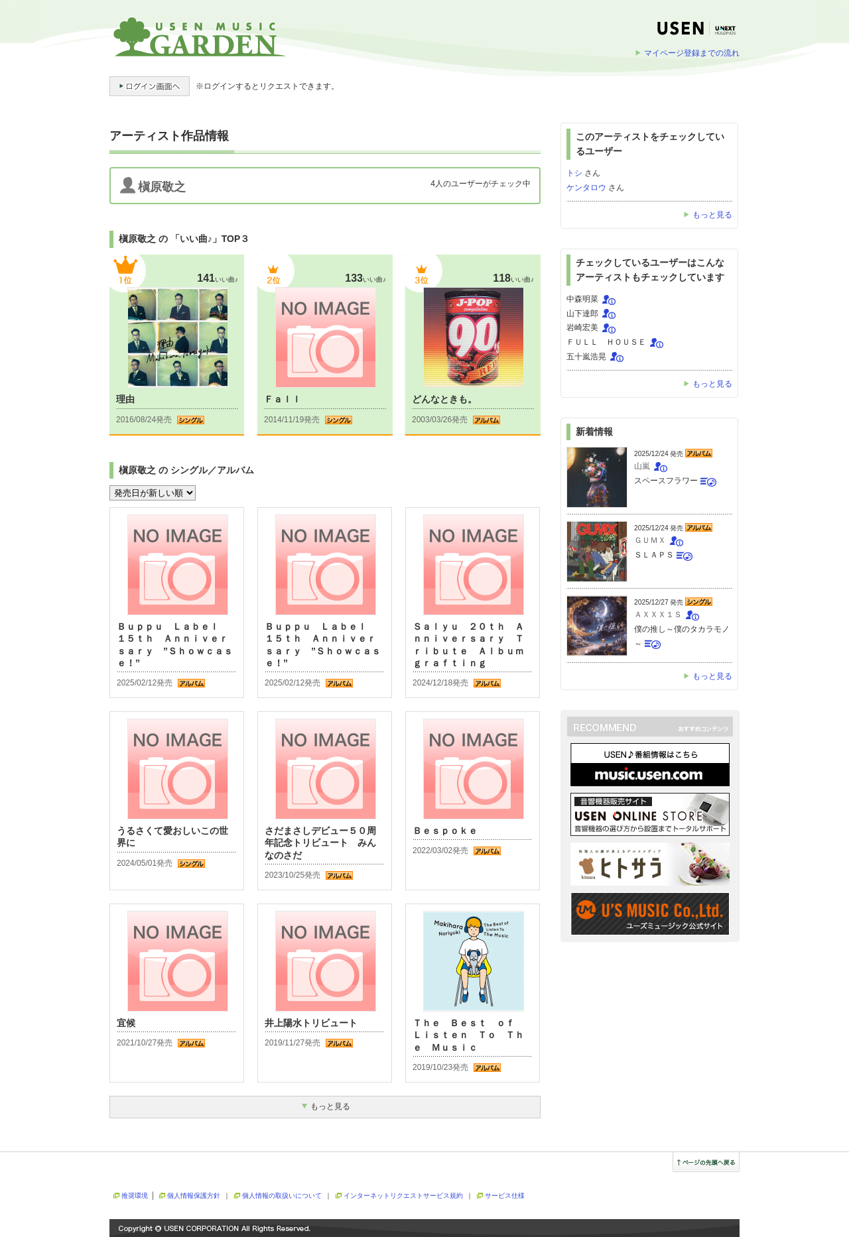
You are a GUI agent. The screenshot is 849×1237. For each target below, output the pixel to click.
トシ (574, 173)
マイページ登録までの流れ (692, 53)
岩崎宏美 (582, 327)
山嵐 (642, 466)
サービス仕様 (505, 1195)
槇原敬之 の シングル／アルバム (186, 470)
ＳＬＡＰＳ (654, 555)
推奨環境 (134, 1195)
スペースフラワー (666, 480)
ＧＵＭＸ (650, 540)
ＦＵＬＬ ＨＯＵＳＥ (606, 342)
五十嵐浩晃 (586, 356)
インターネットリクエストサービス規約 (403, 1195)
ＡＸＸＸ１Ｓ (658, 614)
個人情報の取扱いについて (282, 1195)
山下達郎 (582, 313)
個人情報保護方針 (193, 1195)
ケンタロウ (586, 187)
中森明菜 (582, 299)
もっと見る (712, 214)
